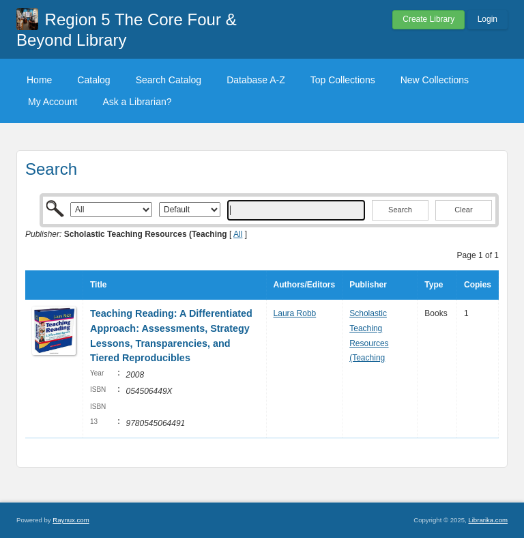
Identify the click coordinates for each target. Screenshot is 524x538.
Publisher (368, 284)
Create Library (428, 19)
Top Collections (342, 79)
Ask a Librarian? (136, 101)
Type (433, 284)
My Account (52, 101)
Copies (477, 284)
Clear (463, 210)
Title (98, 284)
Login (487, 19)
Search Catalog (169, 79)
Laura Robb (295, 313)
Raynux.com (71, 520)
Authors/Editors (305, 284)
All (237, 234)
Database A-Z (256, 79)
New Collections (435, 79)
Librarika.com (488, 520)
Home (39, 79)
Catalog (93, 79)
